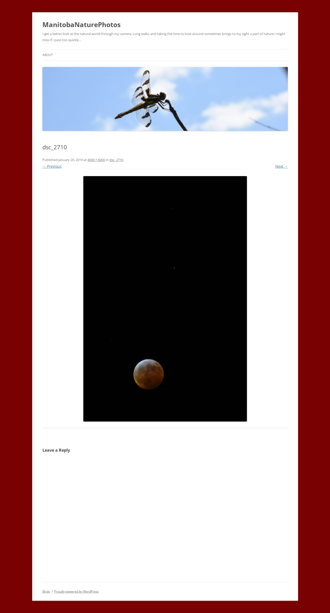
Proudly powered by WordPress (76, 591)
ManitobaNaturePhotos (81, 24)
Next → (281, 166)
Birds (46, 591)
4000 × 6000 (96, 159)
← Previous (52, 166)
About (47, 55)
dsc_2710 (116, 159)
